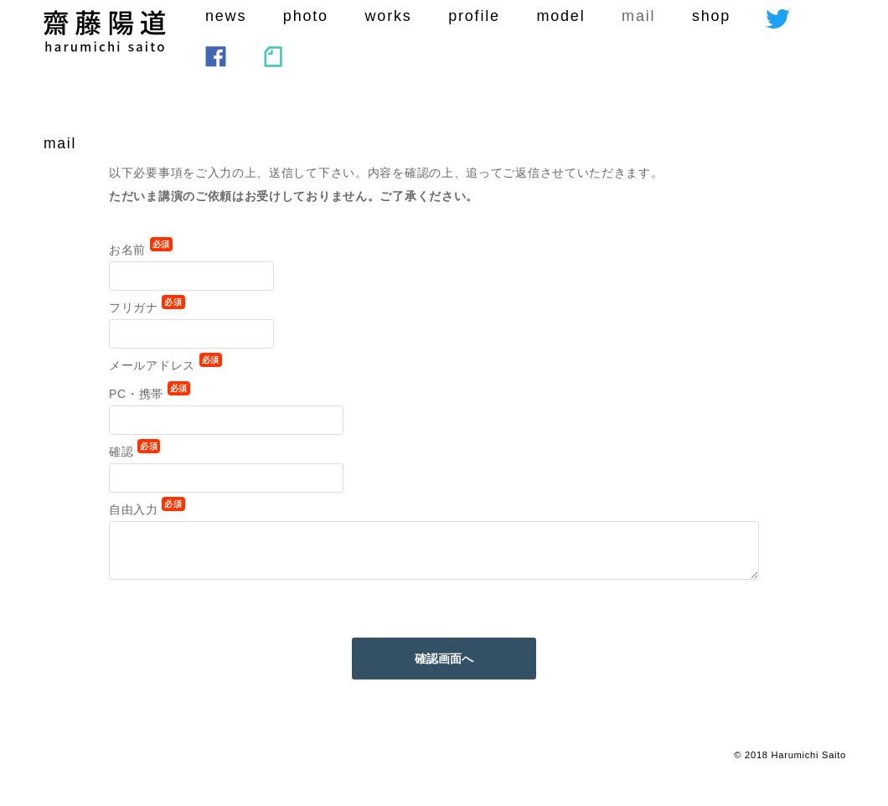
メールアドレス (165, 365)
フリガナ (147, 307)
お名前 (141, 249)
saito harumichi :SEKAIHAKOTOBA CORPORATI (105, 31)
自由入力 (147, 509)
